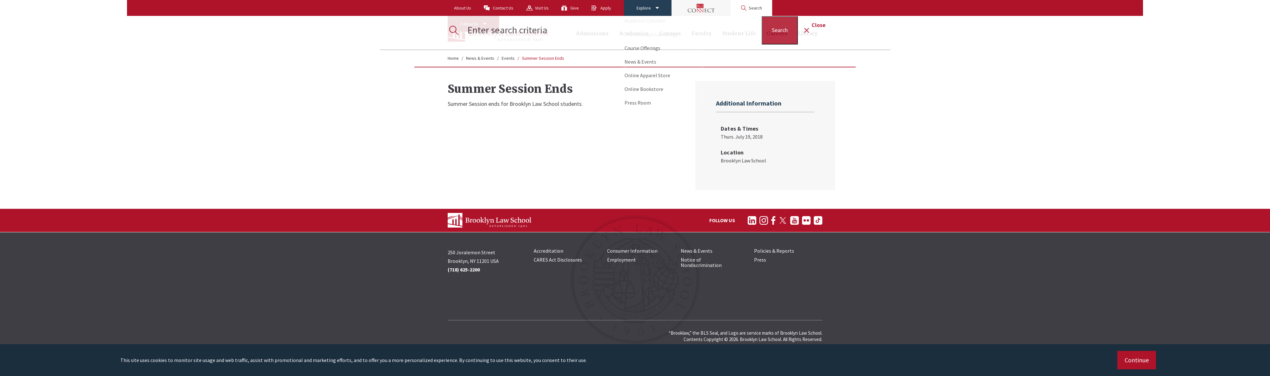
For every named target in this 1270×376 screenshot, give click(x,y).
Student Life (739, 33)
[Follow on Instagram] (763, 220)
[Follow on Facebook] (773, 220)
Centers (670, 33)
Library (808, 33)
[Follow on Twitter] (783, 220)
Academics (634, 33)
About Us (462, 8)
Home (453, 58)
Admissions (592, 33)
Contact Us (503, 8)
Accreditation (548, 251)
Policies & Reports (774, 251)
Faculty (702, 33)
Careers (776, 33)
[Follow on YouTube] (794, 220)
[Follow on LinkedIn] (752, 220)
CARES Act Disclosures (558, 259)
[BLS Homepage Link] (498, 33)
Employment (621, 259)
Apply (605, 8)
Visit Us (542, 8)
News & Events (480, 58)
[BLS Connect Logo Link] (701, 8)
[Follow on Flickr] (806, 220)
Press (760, 259)
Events (508, 58)
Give (574, 8)
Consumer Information (632, 251)
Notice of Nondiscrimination (701, 262)
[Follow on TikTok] (818, 220)
